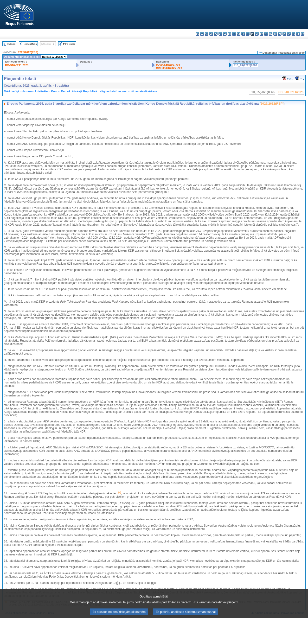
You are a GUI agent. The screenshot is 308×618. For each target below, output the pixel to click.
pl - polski (275, 34)
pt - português (280, 34)
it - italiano (248, 34)
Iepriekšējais (30, 44)
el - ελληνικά (225, 34)
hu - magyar (261, 34)
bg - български (197, 34)
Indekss (11, 44)
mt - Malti (266, 34)
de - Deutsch (216, 34)
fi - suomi (298, 34)
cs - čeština (206, 34)
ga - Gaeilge (238, 34)
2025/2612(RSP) (28, 52)
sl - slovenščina (293, 34)
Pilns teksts (69, 44)
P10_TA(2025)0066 (245, 65)
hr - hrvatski (243, 34)
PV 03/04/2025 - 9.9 (168, 65)
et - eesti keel (220, 34)
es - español (202, 34)
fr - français (234, 34)
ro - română (284, 34)
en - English (229, 34)
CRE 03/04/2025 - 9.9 (169, 68)
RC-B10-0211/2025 (16, 65)
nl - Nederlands (270, 34)
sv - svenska (302, 34)
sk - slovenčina (289, 34)
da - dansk (211, 34)
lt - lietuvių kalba (257, 34)
